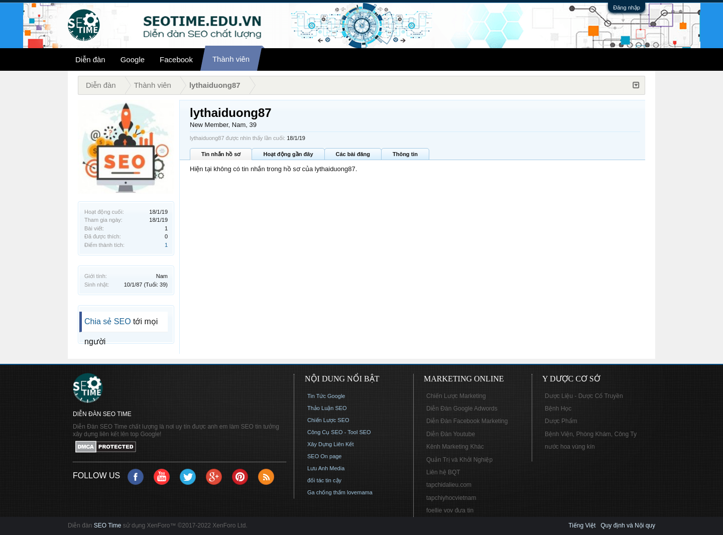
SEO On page (324, 456)
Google (132, 59)
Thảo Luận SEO (327, 408)
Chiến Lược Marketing (456, 395)
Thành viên (231, 59)
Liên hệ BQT (443, 472)
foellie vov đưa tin (449, 510)
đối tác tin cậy (324, 480)
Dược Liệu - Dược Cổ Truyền (584, 395)
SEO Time (108, 525)
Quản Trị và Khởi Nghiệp (459, 459)
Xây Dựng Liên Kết (330, 444)
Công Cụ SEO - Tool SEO (339, 432)
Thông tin (405, 154)
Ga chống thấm (326, 492)
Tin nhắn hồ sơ (220, 154)
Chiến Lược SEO (328, 420)
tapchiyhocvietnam (451, 497)
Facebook (176, 59)
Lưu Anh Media (325, 468)
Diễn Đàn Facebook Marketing (467, 421)
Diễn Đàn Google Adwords (462, 408)
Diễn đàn (90, 59)
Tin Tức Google (326, 396)
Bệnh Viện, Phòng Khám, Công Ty (591, 434)
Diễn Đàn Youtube (450, 434)
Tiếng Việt (581, 525)
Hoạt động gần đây (288, 154)
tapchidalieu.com (448, 484)
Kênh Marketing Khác (455, 446)
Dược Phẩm (561, 421)
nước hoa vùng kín (570, 446)
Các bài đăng (353, 154)
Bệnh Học (558, 408)
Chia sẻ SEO (107, 321)
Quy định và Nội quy (627, 525)
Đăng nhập (626, 8)
